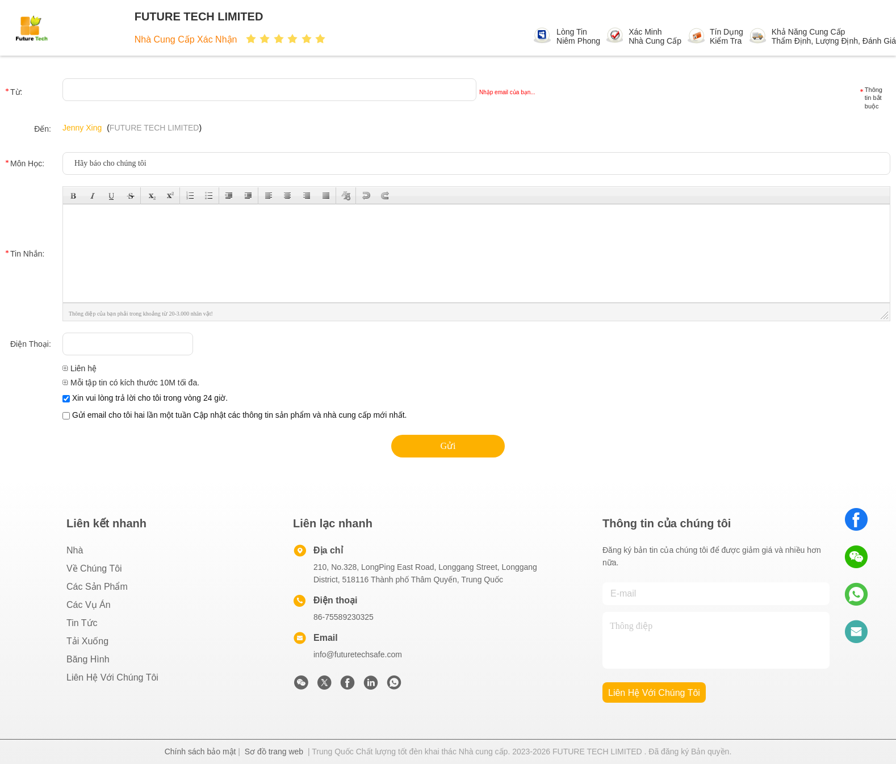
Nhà (74, 550)
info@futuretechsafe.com (357, 654)
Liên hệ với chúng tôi (112, 677)
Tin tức (82, 623)
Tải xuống (87, 641)
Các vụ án (88, 605)
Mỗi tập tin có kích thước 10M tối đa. (130, 382)
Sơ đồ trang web (274, 751)
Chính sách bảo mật (200, 751)
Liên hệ (79, 368)
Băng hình (88, 659)
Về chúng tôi (94, 568)
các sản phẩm (97, 586)
